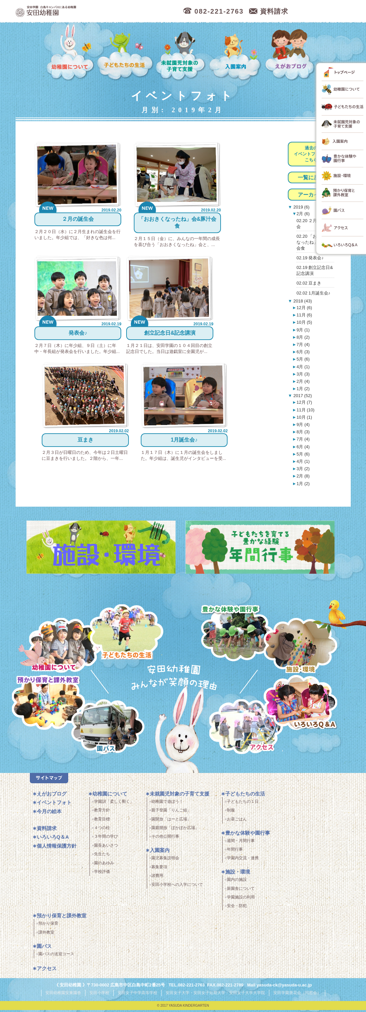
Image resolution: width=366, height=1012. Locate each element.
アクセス (248, 730)
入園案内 (236, 52)
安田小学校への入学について (177, 887)
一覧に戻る (311, 177)
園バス (44, 948)
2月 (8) (303, 475)
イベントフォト (54, 805)
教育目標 (102, 821)
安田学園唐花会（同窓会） (297, 995)
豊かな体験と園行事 (238, 631)
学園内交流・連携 (243, 860)
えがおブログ (291, 52)
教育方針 (102, 812)
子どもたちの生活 (125, 52)
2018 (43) (302, 300)
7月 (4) (303, 344)
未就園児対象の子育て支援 (181, 52)
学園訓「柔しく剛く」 (114, 804)
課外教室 (46, 934)
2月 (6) (303, 213)
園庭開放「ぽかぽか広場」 (175, 830)
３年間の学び (106, 839)
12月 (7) (304, 402)
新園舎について (241, 890)
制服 (231, 812)
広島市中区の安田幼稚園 (82, 11)
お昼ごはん (237, 821)
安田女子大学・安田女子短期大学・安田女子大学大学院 (215, 995)
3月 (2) (303, 468)
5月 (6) (303, 359)
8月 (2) (303, 337)
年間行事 (235, 852)
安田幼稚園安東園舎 (63, 995)
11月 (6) (304, 314)
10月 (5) (304, 322)
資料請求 (47, 831)
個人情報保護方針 (57, 848)
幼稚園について (70, 52)
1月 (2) (303, 388)
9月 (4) (303, 424)
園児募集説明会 (165, 860)
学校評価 (102, 874)
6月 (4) (303, 446)
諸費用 (157, 878)
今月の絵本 (49, 814)
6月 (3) (303, 351)
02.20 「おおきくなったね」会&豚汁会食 (315, 242)
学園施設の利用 (241, 899)
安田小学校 (99, 995)
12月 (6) (304, 307)
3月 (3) (303, 374)
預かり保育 (48, 926)
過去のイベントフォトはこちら (311, 153)
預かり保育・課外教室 (46, 703)
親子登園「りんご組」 (171, 812)
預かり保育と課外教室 (61, 918)
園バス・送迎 (104, 730)
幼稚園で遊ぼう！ (167, 804)
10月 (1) (304, 417)
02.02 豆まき (308, 283)
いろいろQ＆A (300, 703)
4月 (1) (303, 366)
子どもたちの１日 (243, 804)
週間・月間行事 (241, 843)
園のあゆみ (104, 865)
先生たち (102, 856)
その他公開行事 (165, 839)
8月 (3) (303, 431)
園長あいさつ (106, 847)
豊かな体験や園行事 (247, 835)
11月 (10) (305, 409)
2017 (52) (302, 395)
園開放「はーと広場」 (171, 821)
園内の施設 (237, 882)
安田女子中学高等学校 (137, 995)
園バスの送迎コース (56, 956)
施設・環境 (300, 646)
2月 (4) (303, 381)
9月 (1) (303, 329)
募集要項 (159, 869)
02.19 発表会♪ (310, 257)
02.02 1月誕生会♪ (313, 293)
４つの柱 (102, 830)
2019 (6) (300, 207)
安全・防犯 (237, 908)
